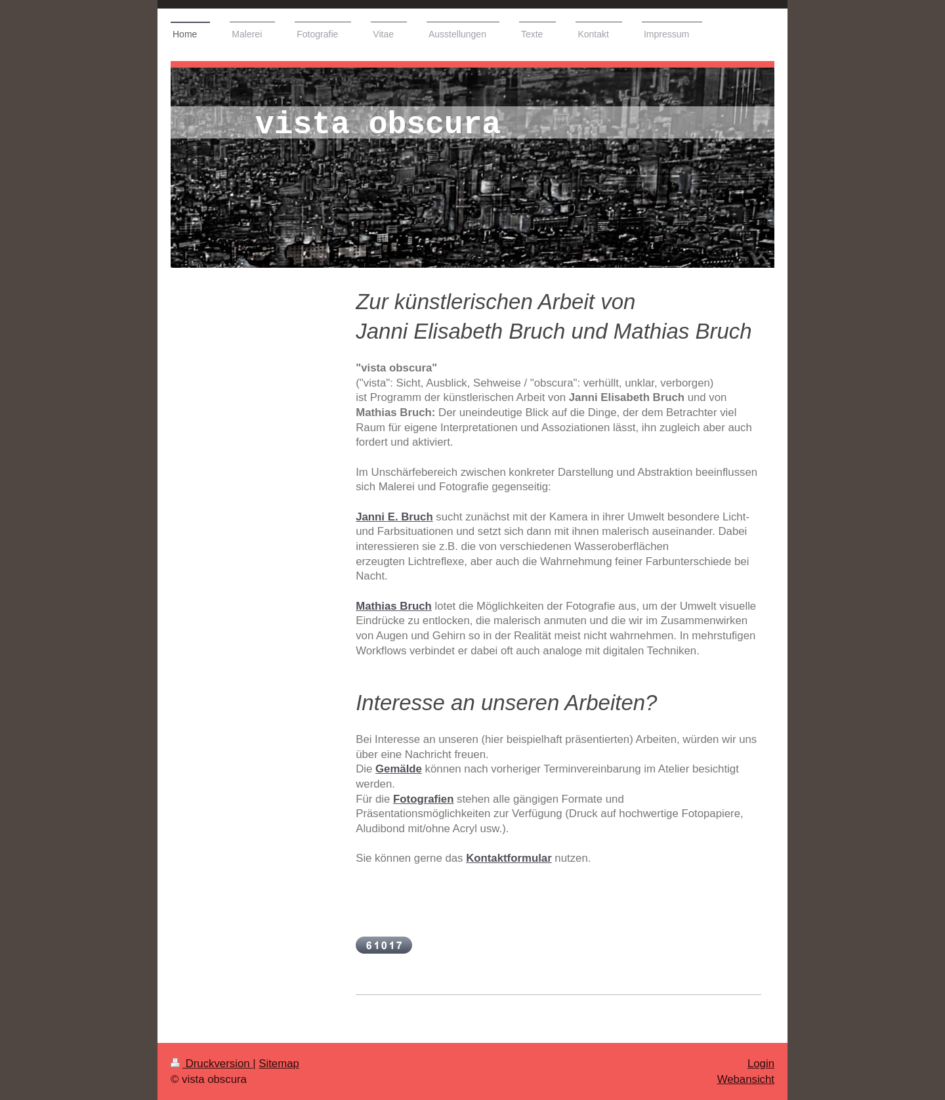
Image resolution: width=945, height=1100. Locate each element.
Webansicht (745, 1079)
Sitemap (279, 1063)
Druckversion (212, 1063)
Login (760, 1063)
